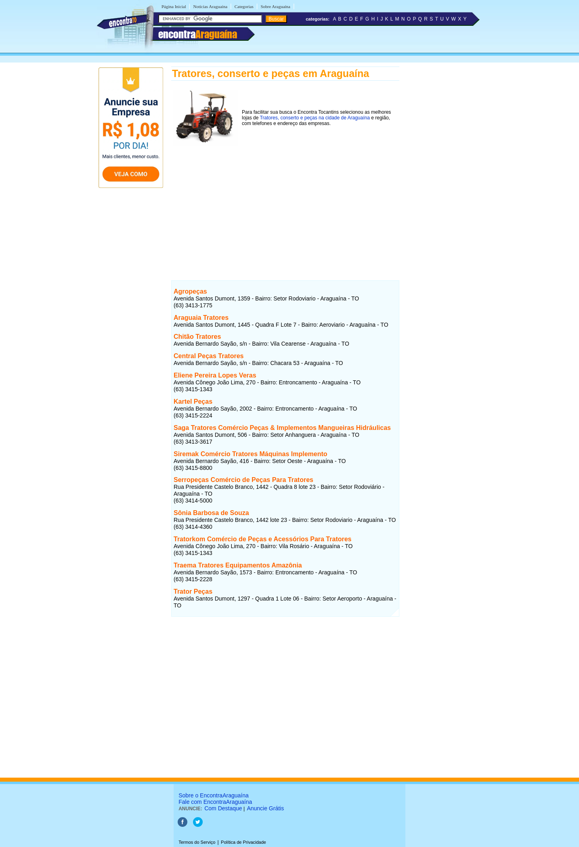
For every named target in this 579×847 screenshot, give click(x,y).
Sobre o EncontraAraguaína (213, 795)
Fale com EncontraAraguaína (215, 802)
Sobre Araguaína (275, 6)
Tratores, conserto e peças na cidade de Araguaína (314, 118)
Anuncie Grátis (265, 808)
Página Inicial (174, 6)
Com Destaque (223, 808)
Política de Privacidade (243, 842)
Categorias (244, 6)
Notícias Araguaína (210, 6)
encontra (197, 34)
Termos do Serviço (196, 842)
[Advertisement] (285, 204)
